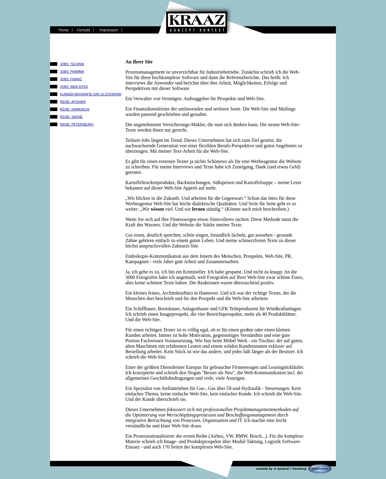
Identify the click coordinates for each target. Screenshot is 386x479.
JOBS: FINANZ (71, 79)
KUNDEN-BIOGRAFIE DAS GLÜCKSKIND (91, 94)
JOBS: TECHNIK (72, 64)
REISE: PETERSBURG (76, 124)
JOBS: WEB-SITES (74, 86)
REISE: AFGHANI (73, 102)
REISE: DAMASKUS (75, 109)
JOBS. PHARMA (72, 71)
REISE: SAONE (71, 117)
